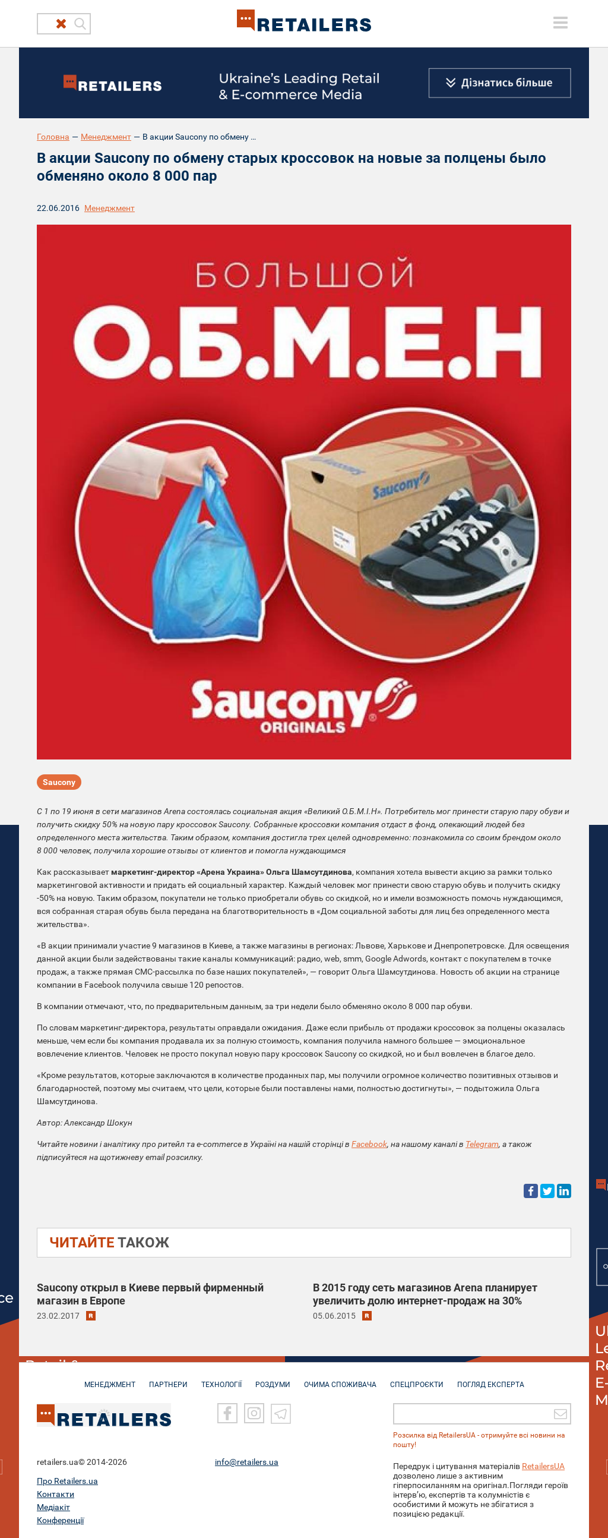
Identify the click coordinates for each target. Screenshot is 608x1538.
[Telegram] (281, 1413)
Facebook (369, 1144)
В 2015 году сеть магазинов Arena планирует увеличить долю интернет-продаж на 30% (425, 1294)
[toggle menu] (560, 22)
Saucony (59, 782)
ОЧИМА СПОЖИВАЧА (340, 1379)
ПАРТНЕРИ (168, 1379)
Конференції (60, 1519)
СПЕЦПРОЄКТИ (417, 1379)
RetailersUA (543, 1465)
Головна (53, 136)
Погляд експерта (490, 1379)
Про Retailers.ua (67, 1480)
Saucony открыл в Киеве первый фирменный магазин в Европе (150, 1294)
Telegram (482, 1144)
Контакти (55, 1493)
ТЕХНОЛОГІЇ (221, 1379)
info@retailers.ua (246, 1461)
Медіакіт (53, 1506)
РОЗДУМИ (272, 1379)
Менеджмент (106, 136)
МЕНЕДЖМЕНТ (109, 1379)
